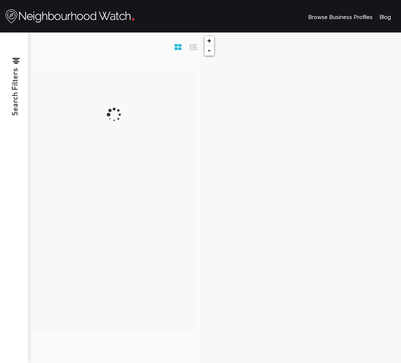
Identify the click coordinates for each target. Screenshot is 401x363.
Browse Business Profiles (340, 17)
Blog (385, 17)
